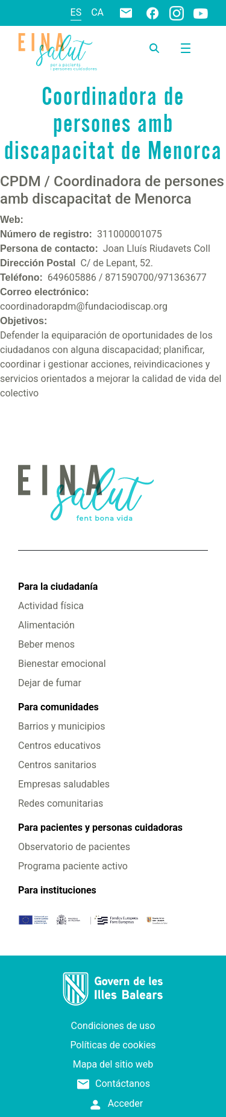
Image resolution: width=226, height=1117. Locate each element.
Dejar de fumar (49, 683)
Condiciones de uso (113, 1025)
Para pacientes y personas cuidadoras (100, 827)
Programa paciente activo (73, 866)
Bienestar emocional (62, 663)
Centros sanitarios (57, 765)
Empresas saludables (64, 784)
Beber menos (46, 644)
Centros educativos (59, 745)
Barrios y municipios (61, 726)
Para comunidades (58, 707)
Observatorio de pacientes (74, 847)
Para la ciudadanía (58, 586)
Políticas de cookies (112, 1045)
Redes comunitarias (60, 803)
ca (97, 12)
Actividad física (51, 606)
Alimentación (46, 625)
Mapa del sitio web (113, 1064)
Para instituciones (57, 890)
